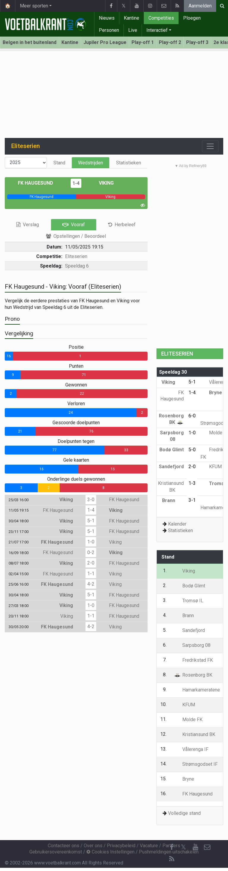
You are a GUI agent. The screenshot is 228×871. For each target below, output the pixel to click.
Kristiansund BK (194, 734)
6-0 (192, 416)
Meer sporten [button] (34, 6)
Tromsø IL (188, 600)
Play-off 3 (197, 42)
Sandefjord (189, 630)
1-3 (192, 483)
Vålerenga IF (191, 749)
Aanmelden (200, 6)
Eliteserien (76, 256)
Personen (109, 30)
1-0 (90, 542)
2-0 (90, 563)
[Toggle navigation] (210, 146)
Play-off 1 (143, 42)
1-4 (76, 183)
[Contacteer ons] (207, 847)
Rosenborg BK (193, 675)
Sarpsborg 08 (192, 645)
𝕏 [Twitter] (183, 847)
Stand (59, 163)
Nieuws (107, 18)
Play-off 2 (170, 42)
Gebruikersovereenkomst (55, 852)
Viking (102, 183)
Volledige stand (184, 813)
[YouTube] (195, 847)
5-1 (90, 520)
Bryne (211, 392)
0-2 (90, 552)
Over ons (93, 845)
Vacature (149, 845)
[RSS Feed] (172, 859)
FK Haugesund (40, 183)
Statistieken (128, 163)
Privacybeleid (121, 845)
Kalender (177, 524)
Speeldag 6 (77, 266)
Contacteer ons (63, 845)
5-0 (192, 449)
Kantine (131, 18)
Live (132, 30)
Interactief (157, 30)
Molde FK (188, 719)
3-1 (192, 500)
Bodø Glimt (189, 586)
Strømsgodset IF (196, 764)
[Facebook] (172, 847)
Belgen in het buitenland (29, 42)
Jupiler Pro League (104, 42)
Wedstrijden (90, 163)
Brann (173, 500)
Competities (161, 18)
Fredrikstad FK (193, 660)
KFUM (211, 466)
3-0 (90, 499)
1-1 (90, 573)
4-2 (90, 584)
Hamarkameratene (197, 690)
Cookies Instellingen (110, 852)
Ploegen (192, 18)
